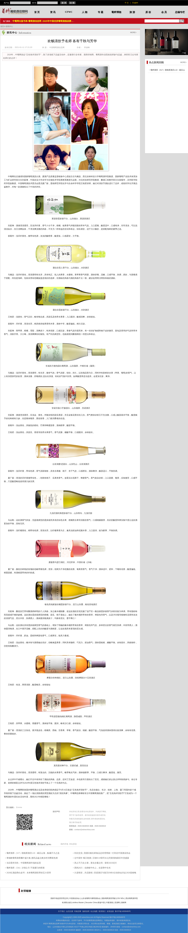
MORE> (133, 32)
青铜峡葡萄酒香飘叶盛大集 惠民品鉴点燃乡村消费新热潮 (32, 858)
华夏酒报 (109, 903)
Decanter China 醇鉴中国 (95, 903)
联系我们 (102, 911)
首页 (2, 26)
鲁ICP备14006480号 (123, 911)
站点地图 (94, 911)
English (135, 3)
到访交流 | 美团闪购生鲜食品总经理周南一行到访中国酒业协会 (102, 853)
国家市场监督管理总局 (59, 898)
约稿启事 (77, 911)
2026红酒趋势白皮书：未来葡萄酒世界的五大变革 (28, 873)
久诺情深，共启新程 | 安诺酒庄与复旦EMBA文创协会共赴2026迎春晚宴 (105, 873)
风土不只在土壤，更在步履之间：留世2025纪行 (95, 863)
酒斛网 (123, 903)
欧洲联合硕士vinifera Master (73, 903)
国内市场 (64, 844)
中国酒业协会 (74, 898)
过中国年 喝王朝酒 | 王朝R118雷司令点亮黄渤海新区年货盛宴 (101, 858)
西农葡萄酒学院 (132, 898)
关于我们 (61, 911)
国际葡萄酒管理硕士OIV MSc (113, 898)
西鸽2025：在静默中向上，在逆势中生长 (92, 868)
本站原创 (73, 844)
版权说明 (85, 911)
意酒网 (117, 903)
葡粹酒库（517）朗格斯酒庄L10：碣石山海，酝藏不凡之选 (32, 853)
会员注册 (69, 911)
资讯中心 (9, 26)
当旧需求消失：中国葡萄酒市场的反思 (23, 863)
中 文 (127, 3)
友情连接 (110, 911)
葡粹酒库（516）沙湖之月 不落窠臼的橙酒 (25, 868)
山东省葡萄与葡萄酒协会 (90, 898)
